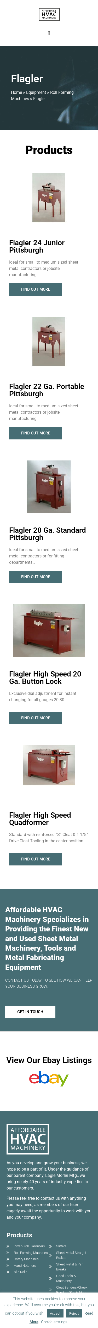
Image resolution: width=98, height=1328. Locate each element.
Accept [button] (55, 1313)
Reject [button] (74, 1313)
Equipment (36, 92)
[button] (49, 33)
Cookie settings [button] (54, 1322)
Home (16, 92)
